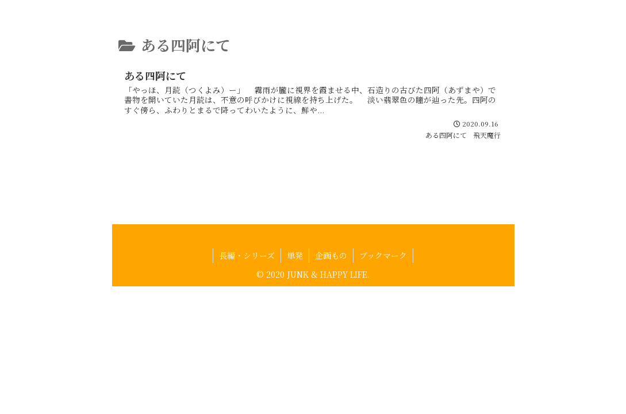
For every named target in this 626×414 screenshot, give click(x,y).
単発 (295, 278)
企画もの (331, 278)
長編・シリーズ (247, 278)
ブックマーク (383, 278)
